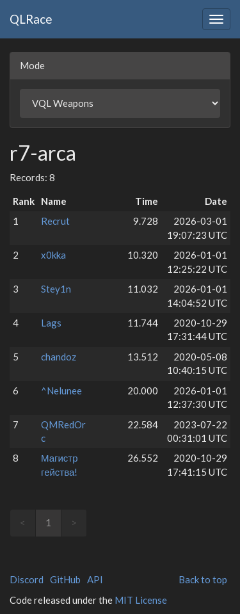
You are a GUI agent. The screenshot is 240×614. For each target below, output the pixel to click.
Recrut (55, 221)
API (95, 579)
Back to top (203, 579)
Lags (51, 322)
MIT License (141, 600)
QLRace (31, 19)
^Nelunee (61, 390)
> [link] (74, 522)
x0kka (53, 255)
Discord (27, 579)
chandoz (58, 356)
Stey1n (56, 289)
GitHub (65, 579)
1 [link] (48, 522)
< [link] (23, 522)
